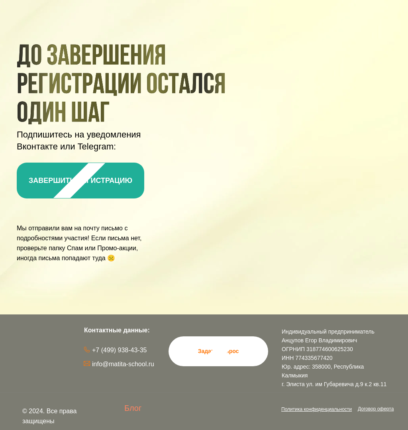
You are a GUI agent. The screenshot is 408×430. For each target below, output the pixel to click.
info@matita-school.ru (123, 364)
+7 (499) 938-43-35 (119, 350)
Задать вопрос (218, 351)
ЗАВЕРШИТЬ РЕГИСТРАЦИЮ (80, 181)
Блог (132, 408)
